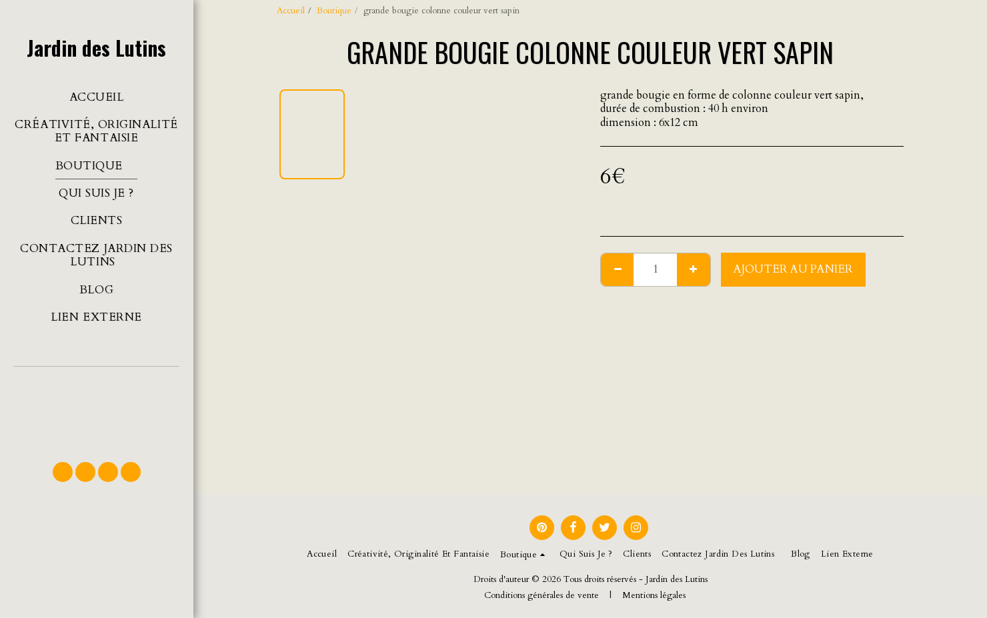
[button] (96, 408)
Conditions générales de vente (541, 595)
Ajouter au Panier (793, 269)
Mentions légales (654, 595)
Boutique (334, 11)
